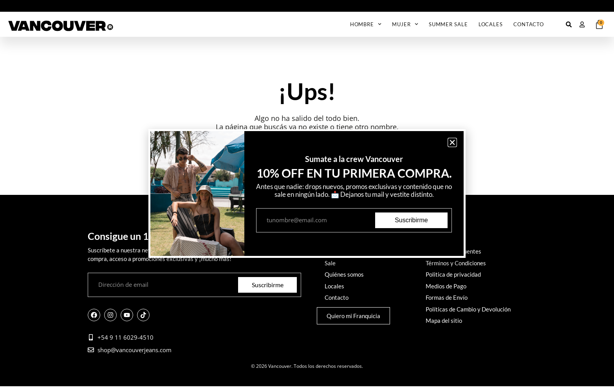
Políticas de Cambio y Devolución (468, 306)
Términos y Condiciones (456, 262)
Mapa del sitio (444, 317)
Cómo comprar (444, 240)
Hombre (366, 24)
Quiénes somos (344, 273)
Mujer (405, 24)
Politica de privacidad (453, 273)
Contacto (528, 24)
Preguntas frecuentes (453, 251)
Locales (491, 24)
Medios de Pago (446, 284)
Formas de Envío (447, 295)
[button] (452, 142)
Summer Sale (448, 24)
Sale (330, 262)
